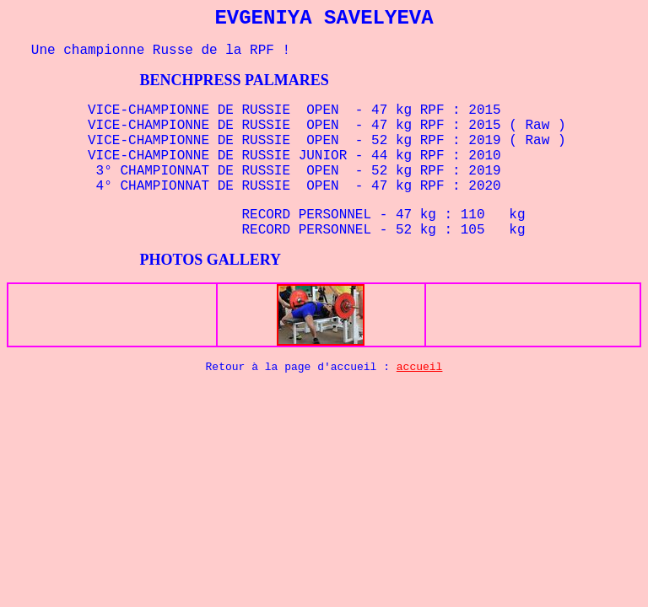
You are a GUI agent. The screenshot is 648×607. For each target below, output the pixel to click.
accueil (420, 367)
